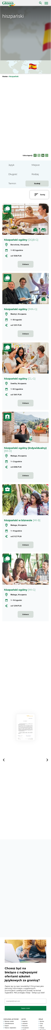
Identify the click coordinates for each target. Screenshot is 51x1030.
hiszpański (25, 1028)
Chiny (41, 1023)
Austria (42, 1021)
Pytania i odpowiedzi (10, 1028)
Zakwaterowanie (9, 1023)
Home (5, 76)
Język (11, 165)
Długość (12, 174)
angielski (24, 1021)
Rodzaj (35, 174)
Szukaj (40, 1)
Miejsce (36, 165)
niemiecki (25, 1023)
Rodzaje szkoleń (9, 1021)
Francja (42, 1028)
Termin (12, 183)
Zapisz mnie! (25, 1008)
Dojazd (7, 1025)
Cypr (41, 1025)
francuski (25, 1025)
